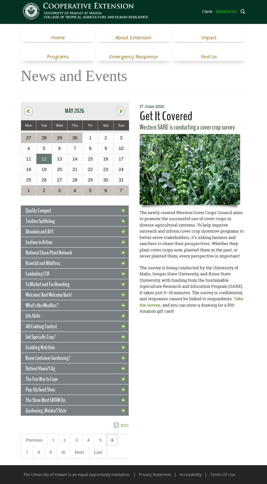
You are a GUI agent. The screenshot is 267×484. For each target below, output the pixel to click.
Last (98, 452)
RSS (125, 425)
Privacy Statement (155, 474)
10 (63, 452)
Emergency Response (133, 56)
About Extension (133, 37)
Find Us (209, 56)
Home (58, 37)
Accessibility (190, 474)
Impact (209, 37)
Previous (34, 440)
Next (79, 452)
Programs (58, 56)
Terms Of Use (222, 474)
